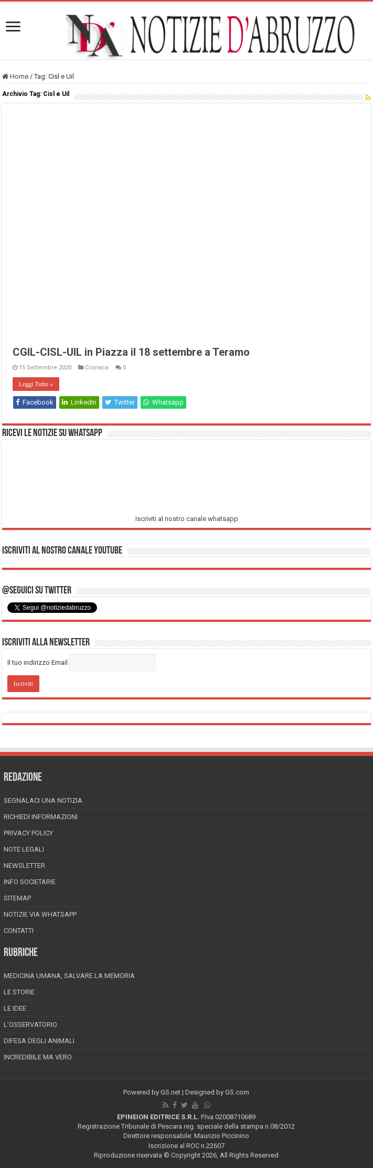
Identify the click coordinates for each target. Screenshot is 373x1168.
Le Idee (15, 1008)
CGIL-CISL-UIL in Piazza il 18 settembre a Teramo (131, 352)
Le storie (19, 992)
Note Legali (24, 849)
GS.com (237, 1092)
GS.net (170, 1092)
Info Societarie (30, 882)
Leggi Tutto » (36, 384)
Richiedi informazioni (41, 817)
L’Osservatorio (30, 1024)
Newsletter (24, 865)
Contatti (19, 931)
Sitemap (17, 898)
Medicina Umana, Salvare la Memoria (69, 976)
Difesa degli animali (39, 1041)
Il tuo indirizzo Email (37, 662)
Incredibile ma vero (38, 1057)
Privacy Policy (28, 833)
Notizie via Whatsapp (40, 914)
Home (15, 76)
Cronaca (97, 367)
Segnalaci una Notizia (43, 800)
